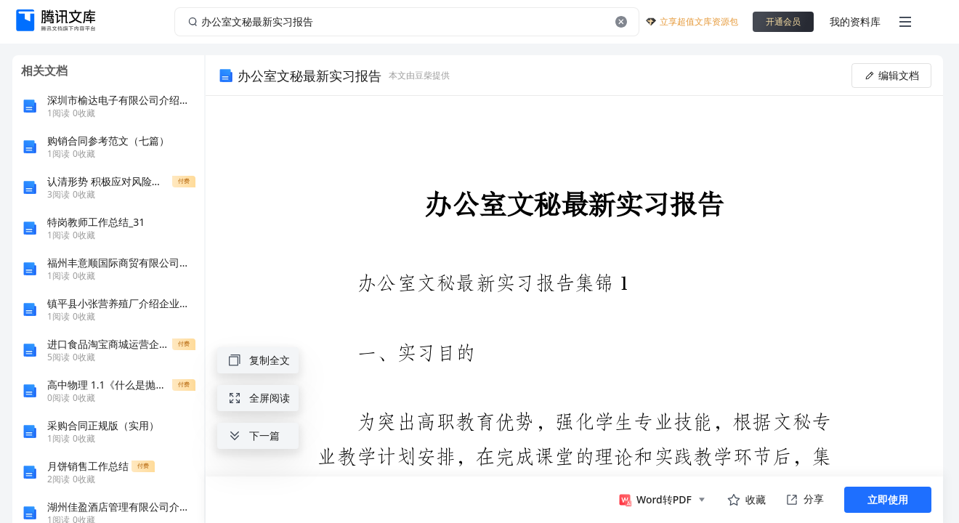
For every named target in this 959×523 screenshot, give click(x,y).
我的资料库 (855, 21)
